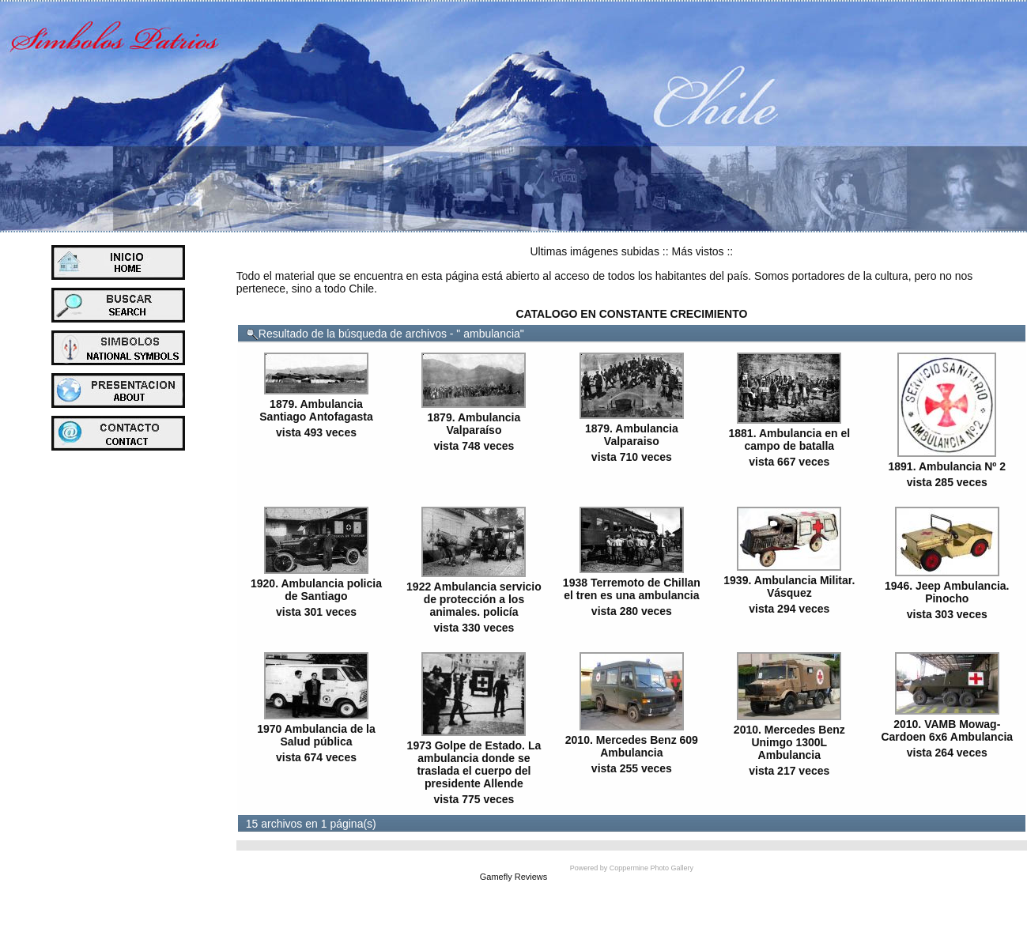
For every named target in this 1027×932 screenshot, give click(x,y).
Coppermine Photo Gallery (651, 868)
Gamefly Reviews (514, 876)
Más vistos (697, 251)
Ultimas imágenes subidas (594, 251)
